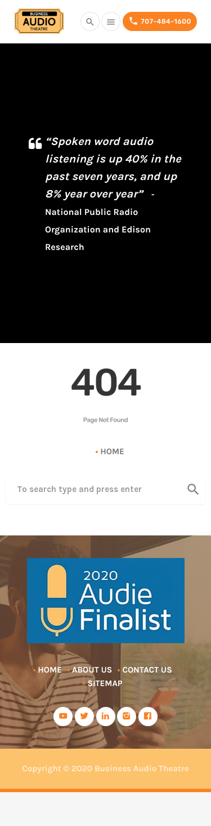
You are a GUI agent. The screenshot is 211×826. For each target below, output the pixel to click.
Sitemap (104, 683)
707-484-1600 (159, 21)
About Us (92, 670)
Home (112, 451)
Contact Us (147, 670)
